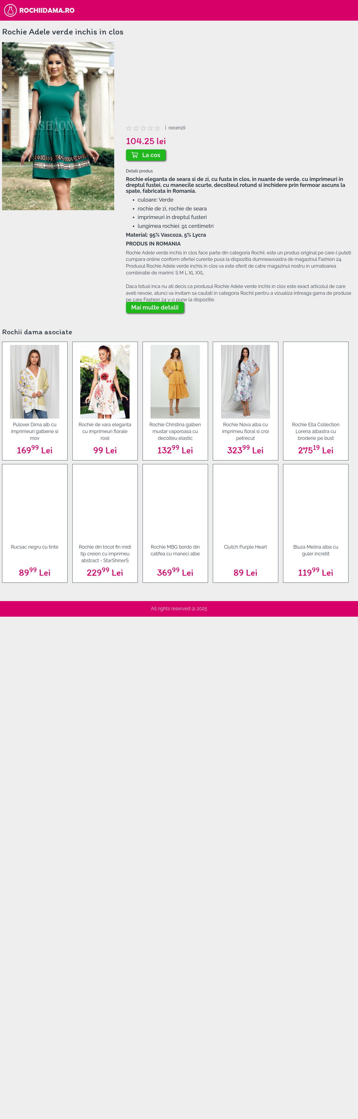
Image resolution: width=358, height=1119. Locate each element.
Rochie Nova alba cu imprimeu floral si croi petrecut (245, 431)
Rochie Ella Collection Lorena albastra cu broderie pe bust (315, 431)
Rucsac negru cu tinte (34, 547)
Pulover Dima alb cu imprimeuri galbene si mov (34, 431)
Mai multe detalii (155, 307)
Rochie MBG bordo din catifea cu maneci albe (175, 550)
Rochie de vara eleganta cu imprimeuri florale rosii (105, 431)
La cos (146, 155)
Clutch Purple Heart (245, 547)
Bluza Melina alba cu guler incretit (315, 550)
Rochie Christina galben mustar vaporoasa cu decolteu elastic (175, 431)
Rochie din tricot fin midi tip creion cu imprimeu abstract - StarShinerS (105, 553)
